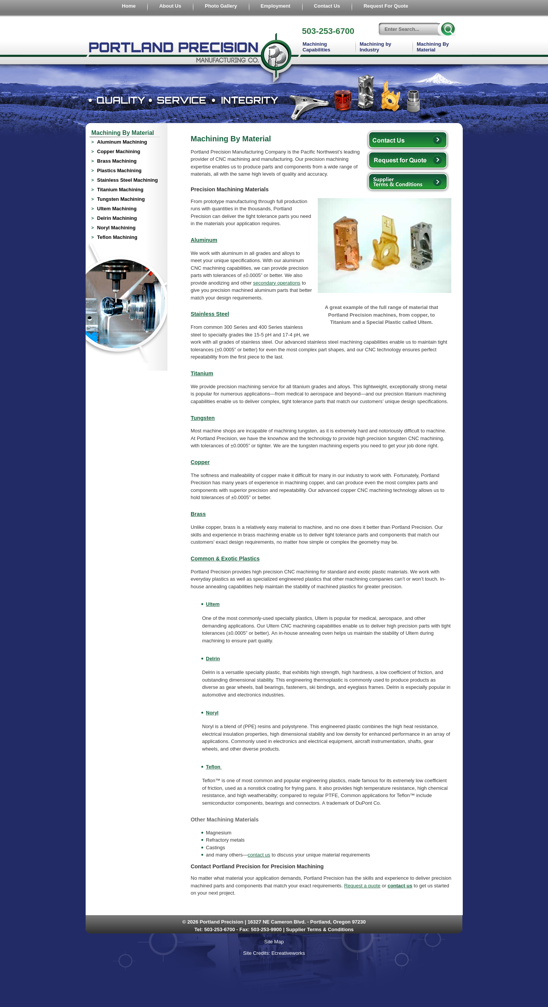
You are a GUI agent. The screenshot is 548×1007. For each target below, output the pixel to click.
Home (128, 6)
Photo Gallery (221, 6)
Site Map (274, 942)
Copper (200, 462)
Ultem (213, 604)
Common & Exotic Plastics (225, 559)
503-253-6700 (328, 31)
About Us (170, 6)
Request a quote (362, 886)
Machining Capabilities (316, 47)
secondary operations (276, 283)
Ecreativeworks (288, 953)
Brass (198, 514)
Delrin (213, 658)
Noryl (212, 713)
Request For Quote (385, 6)
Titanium (202, 373)
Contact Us (327, 6)
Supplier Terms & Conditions (320, 929)
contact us (259, 855)
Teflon (214, 767)
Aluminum (204, 240)
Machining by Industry (375, 47)
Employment (275, 6)
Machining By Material (433, 47)
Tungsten (203, 418)
